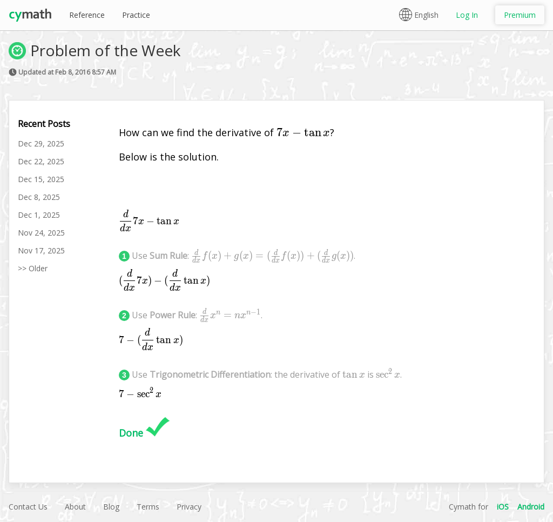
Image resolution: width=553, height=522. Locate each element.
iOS (503, 506)
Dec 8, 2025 (39, 197)
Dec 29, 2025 (41, 143)
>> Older (33, 268)
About (75, 506)
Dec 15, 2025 (41, 179)
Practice (136, 15)
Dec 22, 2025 (41, 161)
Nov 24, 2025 (41, 232)
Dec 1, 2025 (39, 215)
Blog (111, 506)
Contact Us (28, 506)
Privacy (189, 506)
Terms (148, 506)
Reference (87, 15)
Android (530, 506)
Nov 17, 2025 (41, 250)
